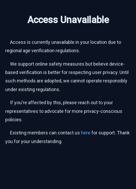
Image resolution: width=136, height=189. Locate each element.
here (85, 132)
